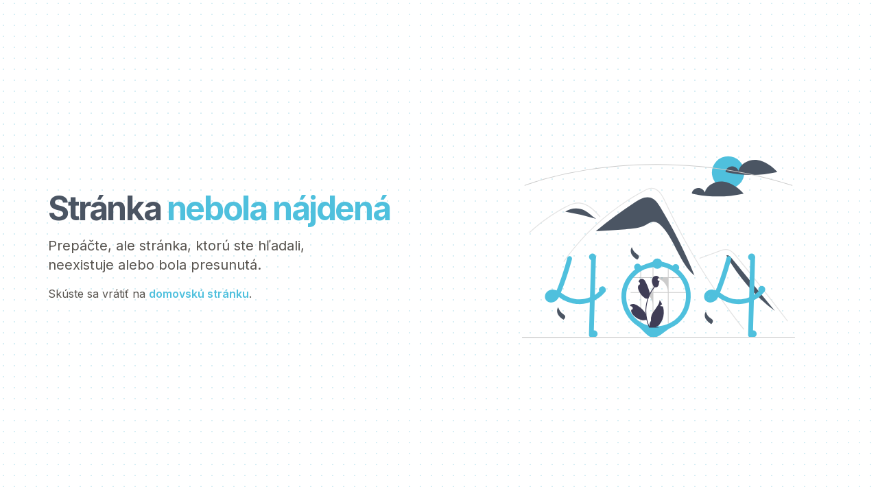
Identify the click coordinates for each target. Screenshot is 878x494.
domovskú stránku (199, 294)
